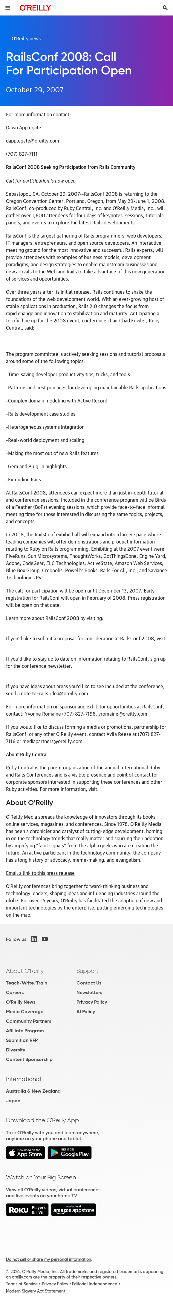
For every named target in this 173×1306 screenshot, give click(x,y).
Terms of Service (22, 1284)
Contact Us (88, 983)
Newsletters (89, 992)
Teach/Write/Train (26, 983)
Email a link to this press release (40, 872)
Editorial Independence (94, 1284)
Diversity (15, 1050)
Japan (13, 1100)
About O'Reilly (25, 970)
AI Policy (85, 1011)
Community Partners (28, 1021)
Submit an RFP (22, 1040)
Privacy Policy (91, 1002)
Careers (15, 992)
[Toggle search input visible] (165, 8)
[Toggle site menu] (8, 8)
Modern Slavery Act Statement (35, 1291)
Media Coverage (24, 1011)
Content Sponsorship (29, 1059)
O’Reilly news (26, 38)
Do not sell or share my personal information (48, 1259)
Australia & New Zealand (33, 1091)
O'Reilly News (20, 1002)
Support (87, 970)
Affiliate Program (25, 1031)
